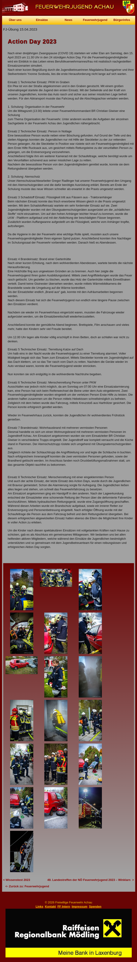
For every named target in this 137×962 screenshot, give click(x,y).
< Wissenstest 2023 (16, 880)
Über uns (15, 20)
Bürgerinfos (121, 20)
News (68, 20)
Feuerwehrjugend (95, 20)
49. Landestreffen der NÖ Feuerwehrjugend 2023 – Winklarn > (90, 880)
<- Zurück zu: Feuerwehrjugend (27, 886)
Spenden (95, 906)
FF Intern (64, 906)
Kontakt (50, 906)
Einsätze (42, 20)
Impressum (79, 906)
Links (39, 906)
